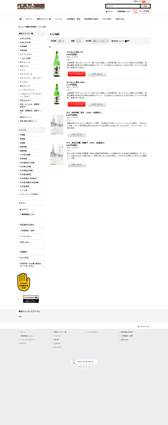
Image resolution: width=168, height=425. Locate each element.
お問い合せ (24, 242)
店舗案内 (23, 252)
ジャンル (57, 336)
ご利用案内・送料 (27, 231)
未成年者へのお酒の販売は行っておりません (30, 265)
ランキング (58, 347)
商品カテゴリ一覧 (60, 332)
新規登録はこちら (124, 11)
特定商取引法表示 (27, 225)
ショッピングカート (27, 339)
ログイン (111, 11)
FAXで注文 (24, 258)
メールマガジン (26, 236)
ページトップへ (145, 326)
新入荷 (56, 339)
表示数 (54, 41)
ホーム (23, 332)
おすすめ (57, 343)
